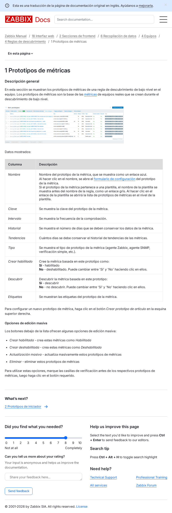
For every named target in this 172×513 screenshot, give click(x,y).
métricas (90, 94)
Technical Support (103, 477)
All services (98, 485)
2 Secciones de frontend (77, 36)
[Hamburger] (163, 19)
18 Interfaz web (43, 36)
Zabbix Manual (16, 36)
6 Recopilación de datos (118, 36)
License (81, 506)
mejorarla (146, 6)
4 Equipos (148, 36)
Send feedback (18, 491)
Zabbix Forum (146, 485)
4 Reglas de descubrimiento (25, 41)
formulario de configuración (114, 179)
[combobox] (105, 19)
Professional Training (151, 477)
